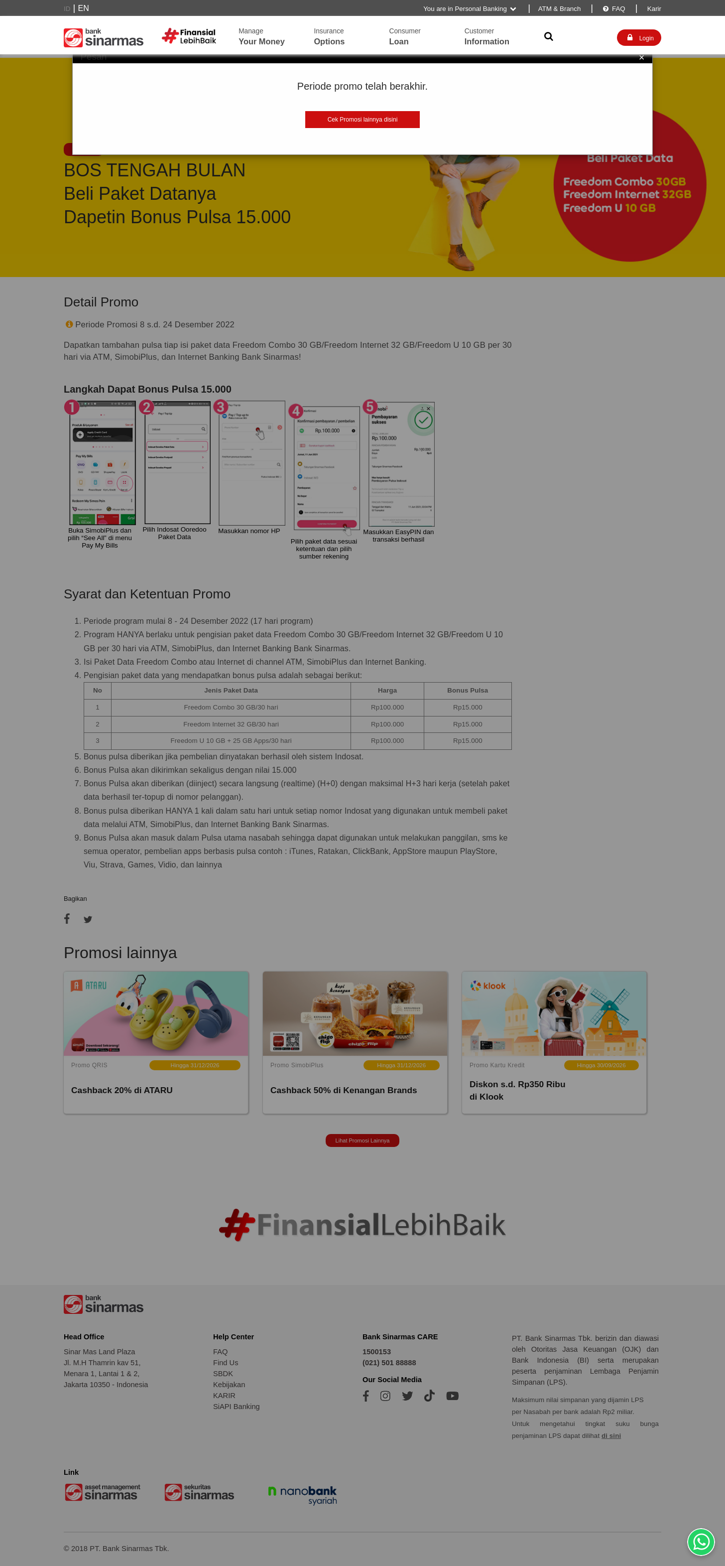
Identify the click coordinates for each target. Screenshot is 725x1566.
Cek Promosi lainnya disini (363, 119)
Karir (653, 8)
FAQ (613, 8)
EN (83, 8)
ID (67, 8)
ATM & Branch (559, 8)
